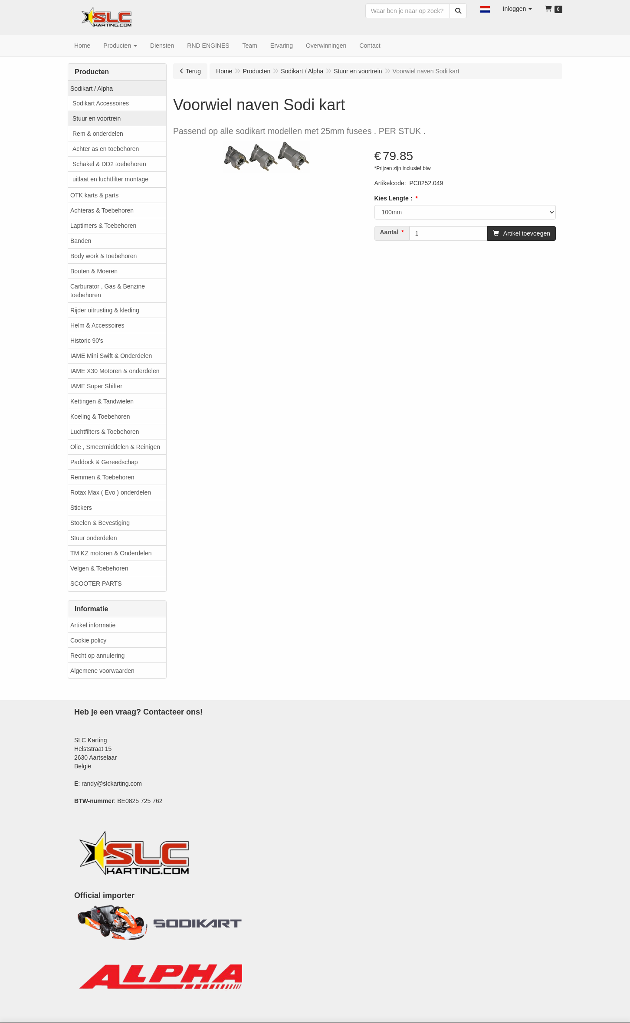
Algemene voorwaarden (102, 670)
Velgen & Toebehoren (99, 568)
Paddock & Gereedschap (104, 462)
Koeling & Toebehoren (100, 416)
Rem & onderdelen (97, 133)
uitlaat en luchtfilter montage (110, 179)
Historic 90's (86, 340)
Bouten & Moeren (94, 271)
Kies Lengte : (393, 198)
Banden (80, 240)
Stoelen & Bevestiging (100, 522)
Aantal (389, 232)
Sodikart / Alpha (91, 88)
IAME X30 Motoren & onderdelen (114, 370)
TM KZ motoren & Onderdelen (111, 553)
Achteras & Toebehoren (102, 210)
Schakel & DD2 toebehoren (109, 164)
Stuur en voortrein (96, 118)
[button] (485, 8)
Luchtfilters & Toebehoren (104, 431)
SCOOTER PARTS (96, 583)
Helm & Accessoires (97, 325)
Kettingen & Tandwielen (102, 401)
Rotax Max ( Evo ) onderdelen (110, 492)
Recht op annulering (97, 655)
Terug (193, 71)
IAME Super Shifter (96, 386)
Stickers (81, 507)
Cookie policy (88, 640)
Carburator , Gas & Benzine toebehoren (107, 290)
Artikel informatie (92, 625)
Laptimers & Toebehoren (103, 225)
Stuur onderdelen (93, 537)
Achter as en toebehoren (105, 148)
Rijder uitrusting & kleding (104, 310)
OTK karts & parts (94, 195)
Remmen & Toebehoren (102, 477)
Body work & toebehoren (103, 255)
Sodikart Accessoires (100, 103)
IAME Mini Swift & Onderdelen (111, 355)
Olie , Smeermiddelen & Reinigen (115, 446)
